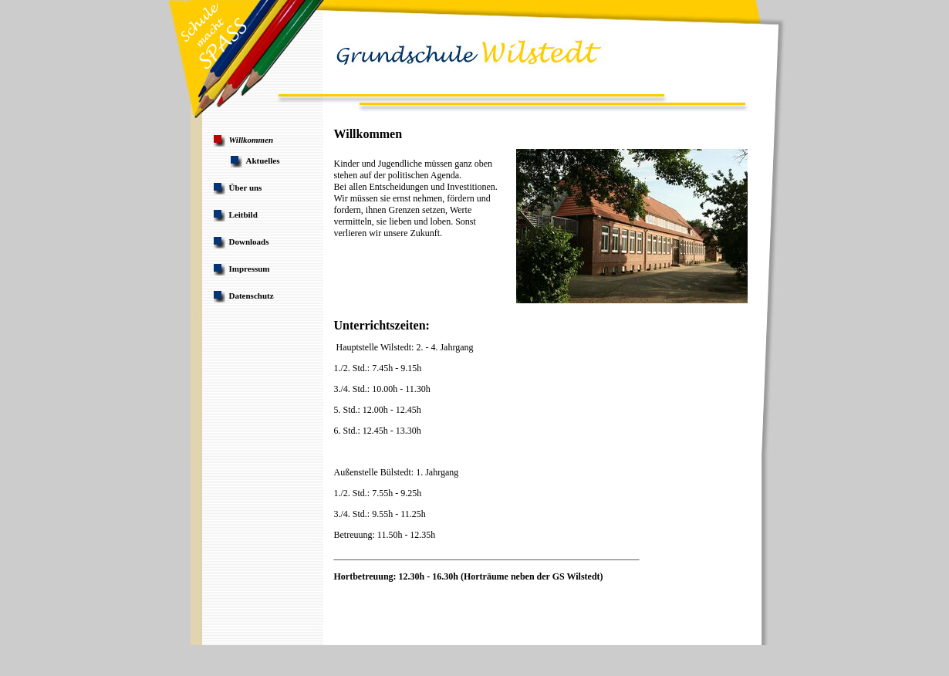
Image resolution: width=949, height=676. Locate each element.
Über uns (245, 187)
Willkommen (251, 139)
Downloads (249, 241)
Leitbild (243, 214)
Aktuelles (263, 160)
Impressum (249, 268)
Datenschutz (251, 295)
